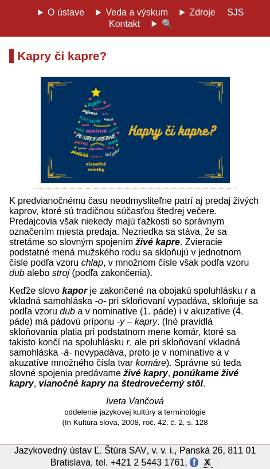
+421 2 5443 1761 (148, 462)
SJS (235, 12)
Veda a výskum (136, 12)
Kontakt (124, 24)
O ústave (66, 12)
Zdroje (202, 12)
